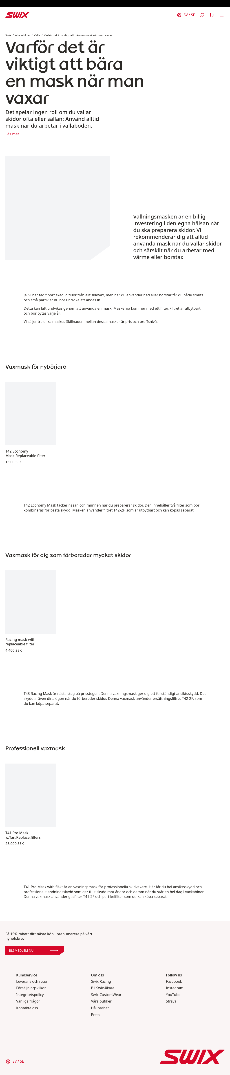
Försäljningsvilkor (31, 988)
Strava (171, 1001)
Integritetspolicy (30, 994)
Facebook (174, 981)
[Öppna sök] (202, 15)
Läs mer (12, 134)
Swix (8, 35)
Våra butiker (101, 1001)
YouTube (173, 994)
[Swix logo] (17, 15)
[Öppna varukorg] (212, 15)
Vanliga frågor (28, 1001)
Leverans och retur (32, 981)
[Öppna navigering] (221, 15)
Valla (37, 35)
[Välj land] (186, 15)
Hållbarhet (100, 1008)
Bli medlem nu (33, 950)
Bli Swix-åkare (102, 988)
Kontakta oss (27, 1008)
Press (95, 1014)
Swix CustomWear (106, 994)
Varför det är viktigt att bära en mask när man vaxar (78, 35)
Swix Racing (101, 981)
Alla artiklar (22, 35)
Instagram (175, 988)
